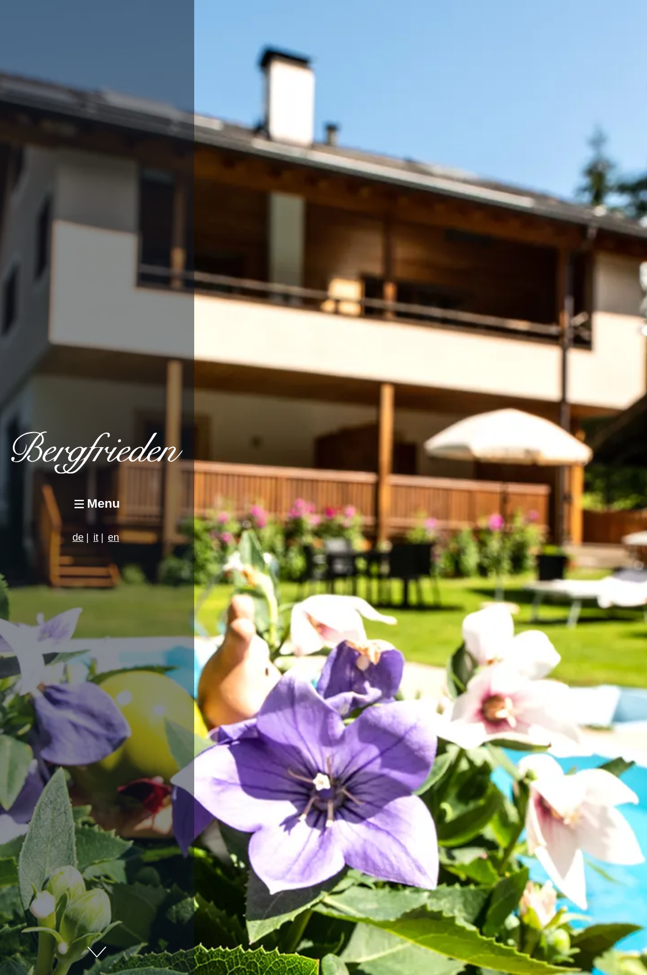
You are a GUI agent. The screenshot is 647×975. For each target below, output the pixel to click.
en (113, 537)
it (96, 537)
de (77, 537)
